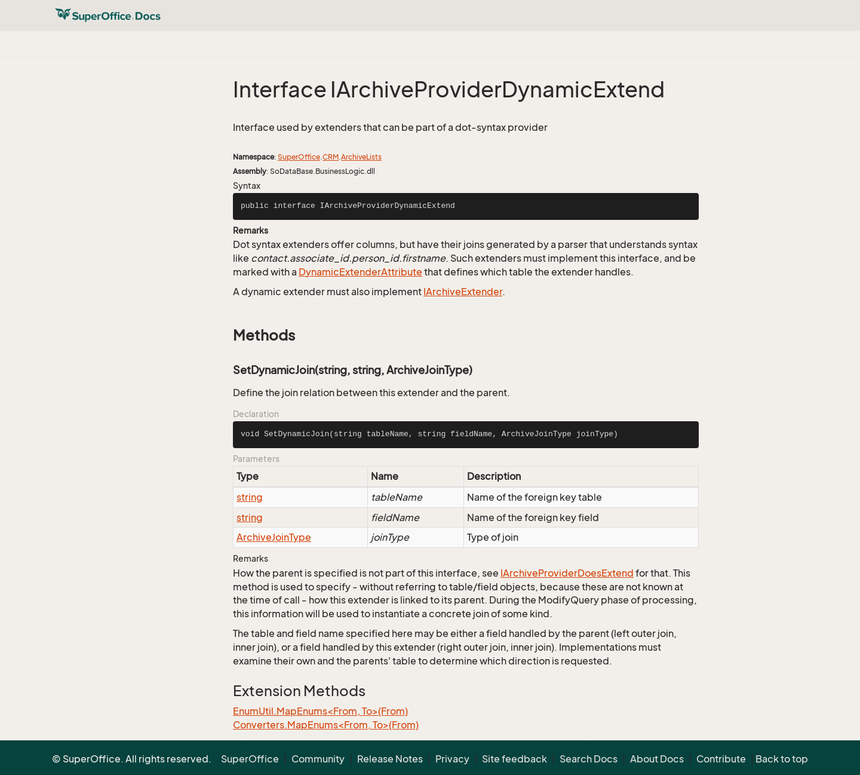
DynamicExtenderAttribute (360, 272)
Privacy (452, 759)
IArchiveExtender (462, 292)
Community (318, 759)
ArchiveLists (361, 156)
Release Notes (390, 759)
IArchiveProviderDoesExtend (567, 573)
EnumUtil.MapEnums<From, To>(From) (320, 711)
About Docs (657, 759)
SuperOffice (299, 156)
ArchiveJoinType (273, 537)
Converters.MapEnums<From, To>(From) (326, 725)
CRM (330, 156)
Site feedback (514, 759)
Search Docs (589, 759)
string (249, 497)
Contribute (721, 759)
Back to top (781, 759)
